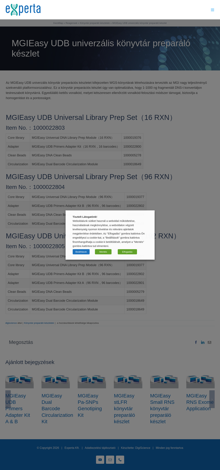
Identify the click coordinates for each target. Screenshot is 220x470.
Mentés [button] (103, 251)
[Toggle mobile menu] (213, 10)
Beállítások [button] (81, 251)
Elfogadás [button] (127, 251)
